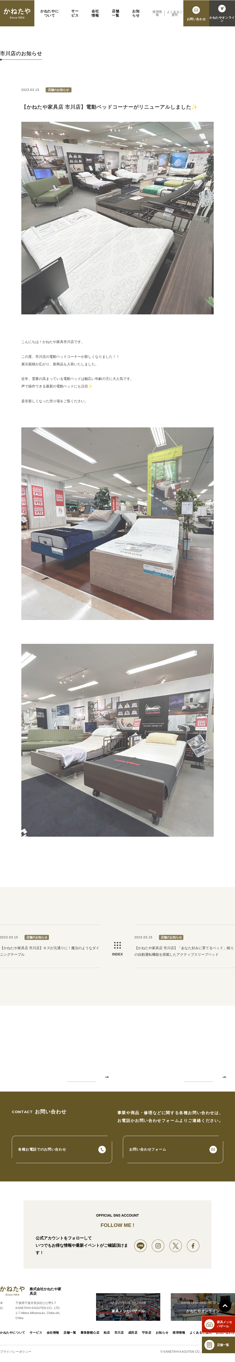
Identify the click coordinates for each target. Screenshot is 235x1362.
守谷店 (146, 1333)
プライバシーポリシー (16, 1351)
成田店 (133, 1333)
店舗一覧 (69, 1333)
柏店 (107, 1333)
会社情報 (53, 1333)
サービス (36, 1333)
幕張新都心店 (90, 1333)
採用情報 (179, 1333)
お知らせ (162, 1333)
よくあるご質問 (201, 1333)
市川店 (119, 1333)
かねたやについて (12, 1333)
